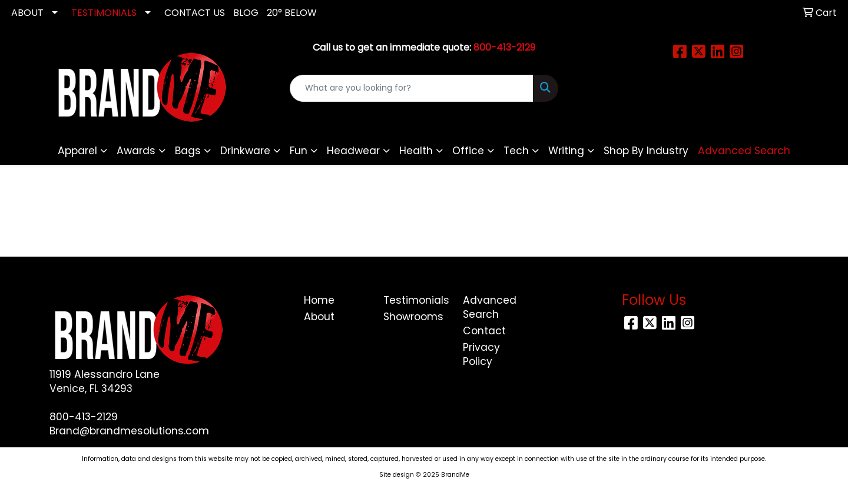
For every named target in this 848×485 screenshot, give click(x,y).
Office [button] (468, 151)
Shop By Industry (646, 151)
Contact (484, 331)
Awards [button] (136, 151)
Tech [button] (516, 151)
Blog (246, 12)
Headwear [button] (353, 151)
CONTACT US (194, 12)
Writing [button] (566, 151)
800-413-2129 (83, 417)
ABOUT (27, 12)
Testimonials (416, 300)
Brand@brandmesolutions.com (129, 431)
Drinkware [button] (245, 151)
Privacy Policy (481, 354)
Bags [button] (188, 151)
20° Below (292, 12)
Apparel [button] (77, 151)
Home (319, 300)
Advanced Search (489, 307)
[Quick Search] (412, 88)
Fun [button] (298, 151)
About (319, 317)
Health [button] (416, 151)
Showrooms (413, 317)
